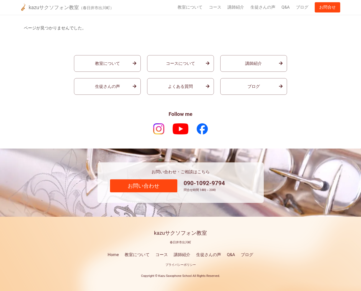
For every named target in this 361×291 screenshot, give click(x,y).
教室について (190, 7)
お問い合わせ (143, 186)
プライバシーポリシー (180, 265)
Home (113, 254)
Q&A (285, 7)
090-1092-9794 (204, 183)
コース (215, 7)
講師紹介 (235, 7)
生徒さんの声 (262, 7)
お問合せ (327, 7)
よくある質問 (180, 86)
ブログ (302, 7)
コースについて (180, 63)
